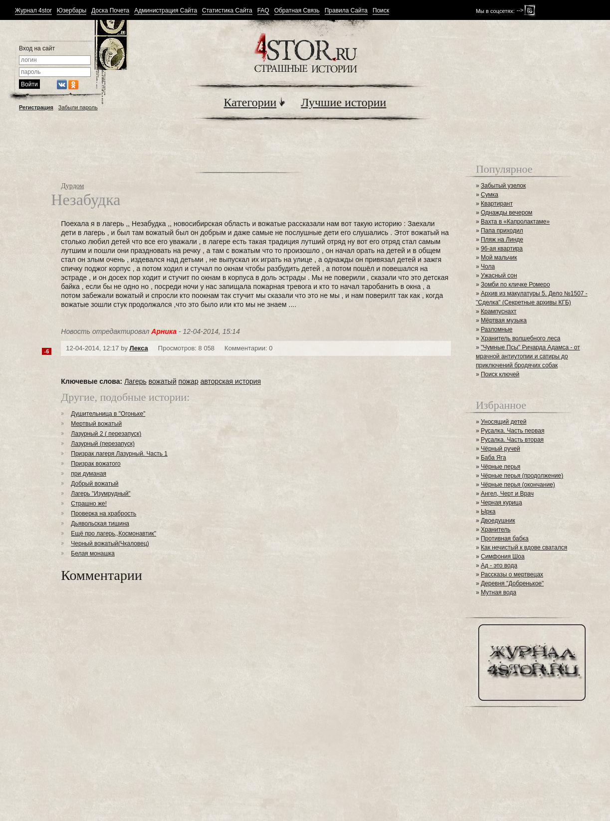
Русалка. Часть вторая (512, 439)
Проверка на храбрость (103, 513)
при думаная (88, 473)
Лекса (139, 348)
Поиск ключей (500, 374)
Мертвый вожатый (96, 423)
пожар (189, 381)
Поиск (381, 10)
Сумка (489, 194)
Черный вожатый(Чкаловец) (110, 543)
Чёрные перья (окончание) (518, 484)
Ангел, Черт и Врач (507, 493)
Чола (488, 266)
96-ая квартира (502, 248)
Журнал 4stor (33, 10)
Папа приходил (502, 230)
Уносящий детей (504, 421)
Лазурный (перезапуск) (103, 443)
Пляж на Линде (502, 239)
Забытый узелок (503, 185)
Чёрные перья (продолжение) (522, 475)
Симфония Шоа (503, 556)
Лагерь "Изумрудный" (100, 493)
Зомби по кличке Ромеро (515, 284)
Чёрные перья (500, 466)
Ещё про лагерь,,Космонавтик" (113, 533)
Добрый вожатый (94, 483)
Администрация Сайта (165, 10)
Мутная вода (498, 592)
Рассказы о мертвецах (512, 574)
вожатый (163, 381)
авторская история (231, 381)
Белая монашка (93, 553)
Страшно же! (89, 503)
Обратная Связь (297, 10)
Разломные (497, 329)
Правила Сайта (346, 10)
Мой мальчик (499, 257)
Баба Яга (493, 457)
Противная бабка (505, 538)
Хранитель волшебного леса (520, 338)
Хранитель (496, 529)
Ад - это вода (499, 565)
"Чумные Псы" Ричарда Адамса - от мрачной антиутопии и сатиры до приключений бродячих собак (528, 356)
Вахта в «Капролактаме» (515, 221)
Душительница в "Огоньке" (108, 413)
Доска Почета (110, 10)
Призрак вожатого (95, 463)
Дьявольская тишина (100, 523)
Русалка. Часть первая (512, 430)
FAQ (263, 10)
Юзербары (71, 10)
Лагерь (135, 381)
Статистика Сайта (227, 10)
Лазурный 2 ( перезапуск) (106, 433)
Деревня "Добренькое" (512, 583)
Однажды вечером (506, 212)
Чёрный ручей (500, 448)
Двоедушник (498, 520)
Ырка (488, 511)
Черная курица (501, 502)
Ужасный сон (499, 275)
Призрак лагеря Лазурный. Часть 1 (119, 453)
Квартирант (497, 203)
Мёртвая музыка (504, 320)
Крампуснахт (499, 311)
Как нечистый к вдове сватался (524, 547)
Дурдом (72, 186)
